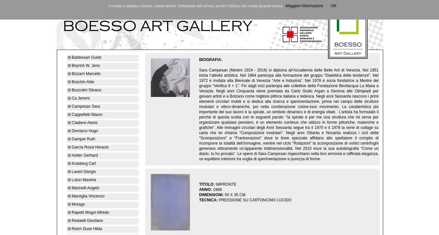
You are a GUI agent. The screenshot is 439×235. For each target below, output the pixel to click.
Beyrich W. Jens (84, 65)
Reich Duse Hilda (85, 229)
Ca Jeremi (78, 98)
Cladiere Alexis (83, 122)
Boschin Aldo (81, 82)
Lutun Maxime (82, 180)
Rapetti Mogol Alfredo (88, 212)
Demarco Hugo (83, 131)
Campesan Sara (84, 106)
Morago (77, 204)
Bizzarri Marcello (84, 73)
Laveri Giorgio (82, 171)
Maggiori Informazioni (304, 6)
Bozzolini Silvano (84, 90)
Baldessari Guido (85, 57)
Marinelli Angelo (83, 188)
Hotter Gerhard (83, 155)
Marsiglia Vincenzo (86, 196)
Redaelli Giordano (85, 220)
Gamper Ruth (81, 139)
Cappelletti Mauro (85, 114)
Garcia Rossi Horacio (88, 147)
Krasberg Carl (82, 163)
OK (334, 6)
